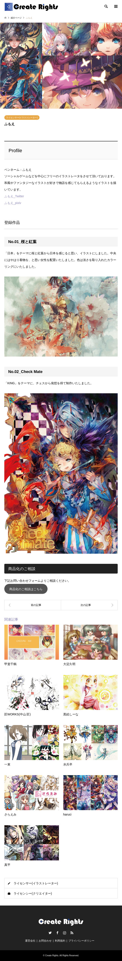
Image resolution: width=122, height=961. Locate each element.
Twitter (50, 932)
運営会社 (30, 940)
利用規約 (60, 940)
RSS (71, 932)
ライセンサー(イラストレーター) (22, 117)
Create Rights (51, 955)
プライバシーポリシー (81, 940)
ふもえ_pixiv (12, 203)
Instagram (64, 932)
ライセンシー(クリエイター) (33, 893)
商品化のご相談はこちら (26, 589)
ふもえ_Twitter (14, 196)
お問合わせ (45, 940)
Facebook (57, 932)
